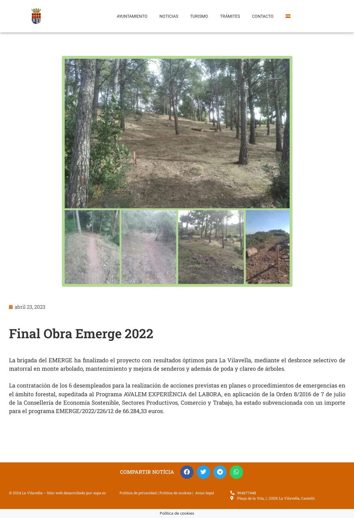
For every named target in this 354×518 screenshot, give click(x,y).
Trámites (230, 16)
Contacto (263, 16)
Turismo (199, 16)
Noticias (168, 16)
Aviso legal (204, 492)
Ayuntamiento (132, 16)
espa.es (99, 492)
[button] (187, 472)
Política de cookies (175, 492)
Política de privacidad (138, 492)
